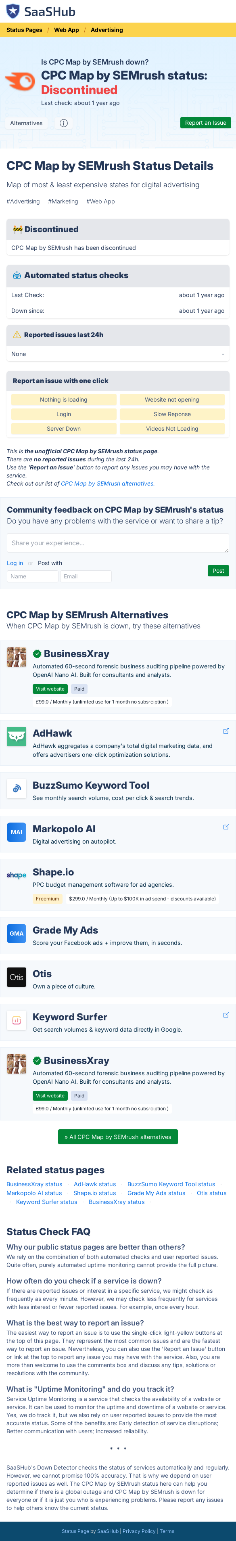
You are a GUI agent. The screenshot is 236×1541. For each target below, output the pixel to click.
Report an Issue (205, 122)
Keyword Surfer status (46, 1201)
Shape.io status (94, 1192)
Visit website (50, 689)
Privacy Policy (139, 1531)
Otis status (212, 1192)
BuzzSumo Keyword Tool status (171, 1184)
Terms (167, 1531)
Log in (16, 562)
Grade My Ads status (156, 1192)
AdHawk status (95, 1184)
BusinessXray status (34, 1184)
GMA (17, 933)
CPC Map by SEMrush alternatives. (108, 483)
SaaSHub (108, 1531)
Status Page (75, 1531)
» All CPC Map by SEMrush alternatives (118, 1136)
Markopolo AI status (34, 1192)
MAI (16, 832)
